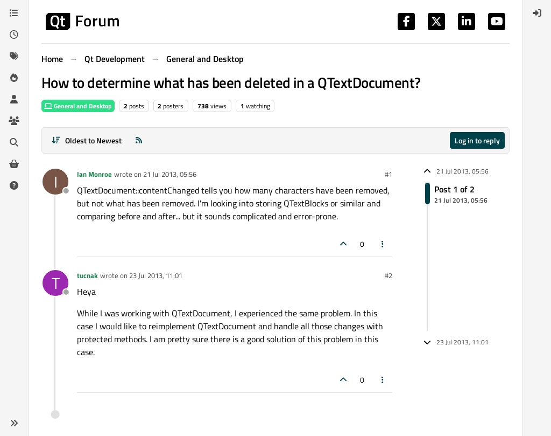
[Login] (537, 13)
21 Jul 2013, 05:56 (169, 174)
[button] (14, 423)
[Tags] (14, 56)
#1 (388, 174)
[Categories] (14, 13)
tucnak (87, 275)
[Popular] (14, 77)
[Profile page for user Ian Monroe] (55, 182)
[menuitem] (537, 13)
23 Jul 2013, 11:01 (155, 275)
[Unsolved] (14, 185)
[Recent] (14, 34)
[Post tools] (383, 244)
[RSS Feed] (139, 140)
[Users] (14, 99)
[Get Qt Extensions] (14, 163)
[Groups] (14, 120)
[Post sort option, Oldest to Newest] (86, 140)
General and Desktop (78, 106)
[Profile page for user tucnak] (55, 283)
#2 (388, 275)
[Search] (14, 142)
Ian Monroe (94, 174)
